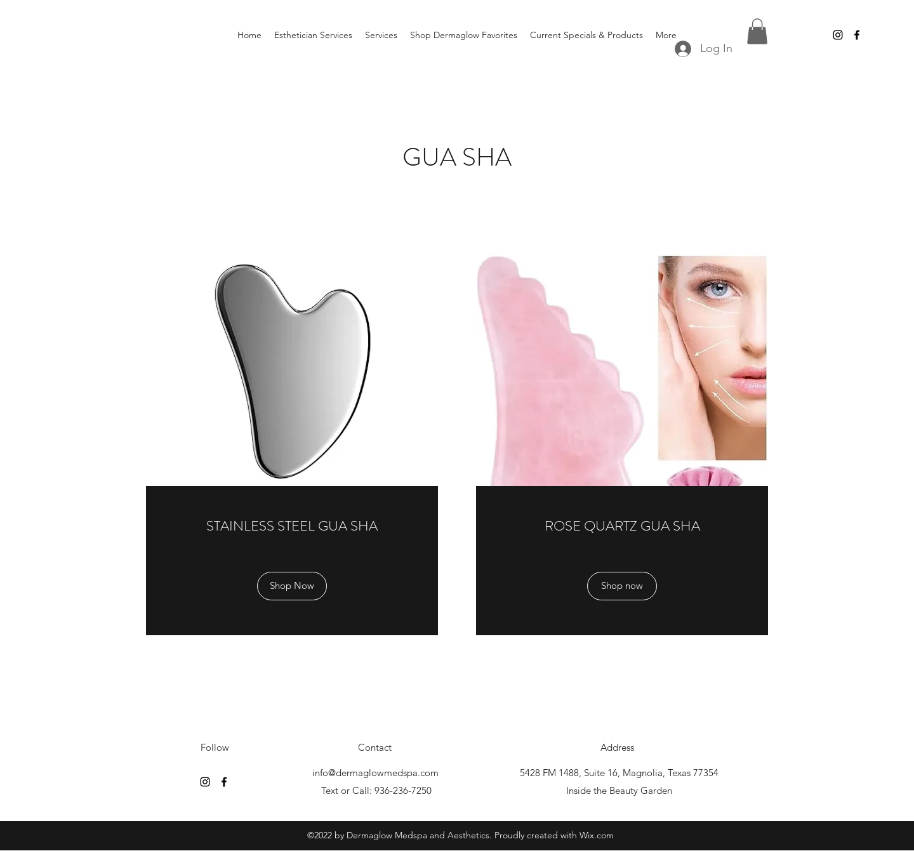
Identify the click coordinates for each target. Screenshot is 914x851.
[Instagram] (837, 35)
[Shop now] (622, 586)
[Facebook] (857, 35)
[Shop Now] (292, 586)
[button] (757, 31)
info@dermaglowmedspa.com (375, 773)
